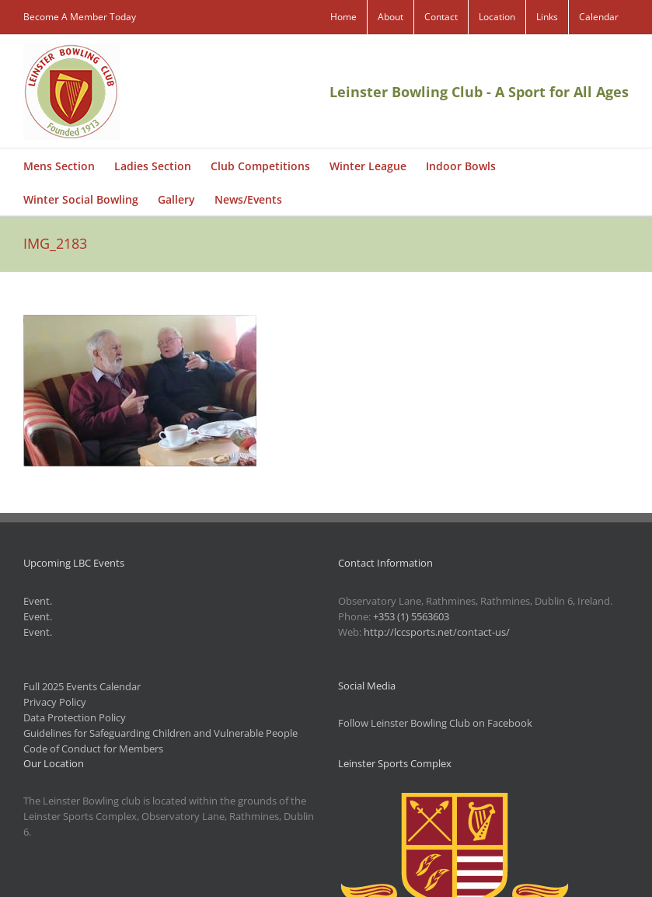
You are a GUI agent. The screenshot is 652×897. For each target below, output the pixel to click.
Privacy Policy (54, 702)
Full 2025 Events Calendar (82, 686)
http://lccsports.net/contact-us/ (437, 632)
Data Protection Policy (74, 717)
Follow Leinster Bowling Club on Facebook (435, 723)
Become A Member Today (79, 16)
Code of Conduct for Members (93, 749)
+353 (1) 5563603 (411, 616)
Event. (37, 601)
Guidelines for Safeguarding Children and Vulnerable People (160, 733)
